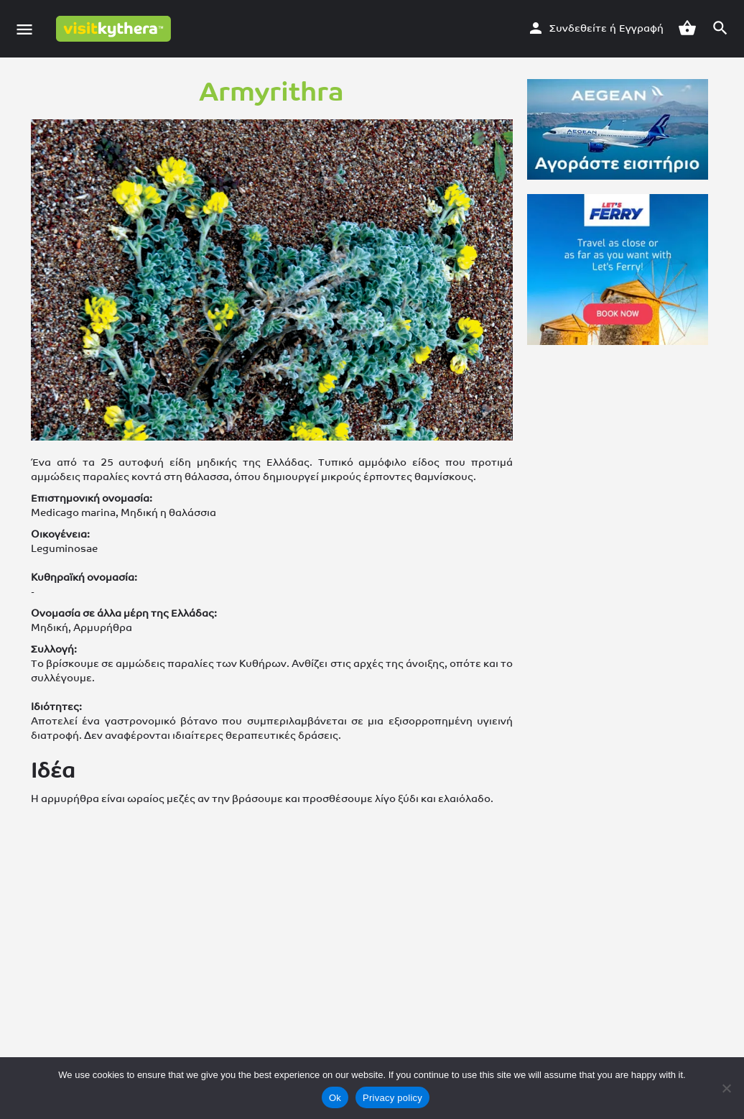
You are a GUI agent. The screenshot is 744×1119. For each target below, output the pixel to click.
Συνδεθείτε (578, 28)
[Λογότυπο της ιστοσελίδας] (115, 29)
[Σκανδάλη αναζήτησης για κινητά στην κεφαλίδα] (720, 28)
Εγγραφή (641, 28)
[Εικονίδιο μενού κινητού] (24, 29)
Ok (335, 1097)
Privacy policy (392, 1097)
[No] (726, 1088)
